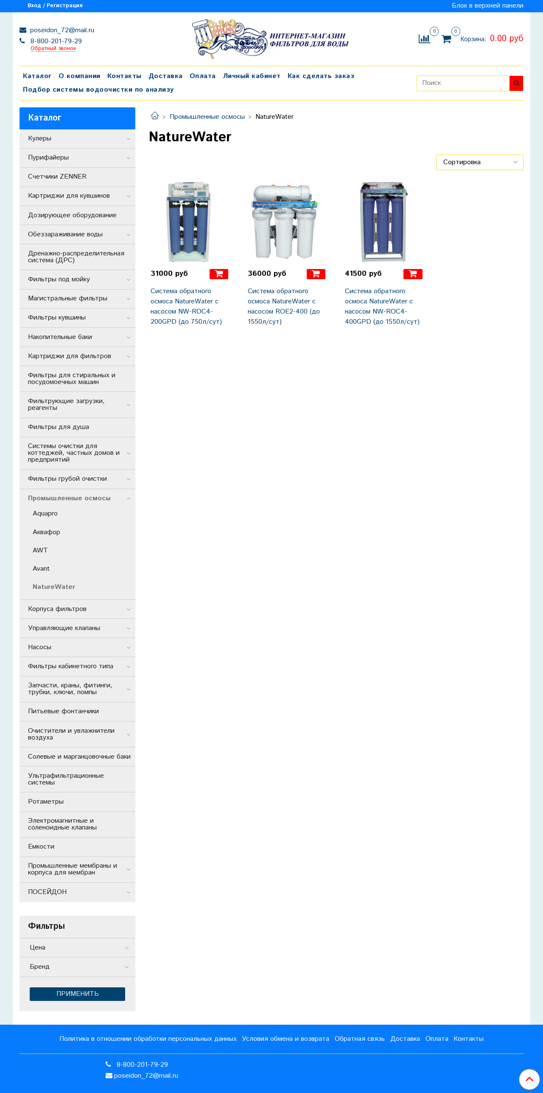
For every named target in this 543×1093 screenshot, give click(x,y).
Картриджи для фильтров (69, 356)
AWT (40, 550)
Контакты (124, 76)
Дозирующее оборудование (72, 215)
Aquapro (45, 513)
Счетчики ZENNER (57, 177)
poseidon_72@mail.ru (61, 30)
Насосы (39, 647)
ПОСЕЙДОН (47, 892)
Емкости (41, 847)
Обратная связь (360, 1039)
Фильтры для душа (58, 427)
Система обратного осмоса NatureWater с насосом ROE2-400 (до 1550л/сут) (284, 306)
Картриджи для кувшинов (69, 196)
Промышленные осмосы (207, 117)
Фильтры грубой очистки (67, 479)
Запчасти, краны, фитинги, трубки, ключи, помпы (70, 689)
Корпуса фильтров (57, 609)
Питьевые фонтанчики (63, 711)
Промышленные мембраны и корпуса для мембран (72, 869)
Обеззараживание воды (65, 234)
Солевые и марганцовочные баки (79, 757)
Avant (41, 569)
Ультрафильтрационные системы (66, 779)
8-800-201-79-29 (55, 41)
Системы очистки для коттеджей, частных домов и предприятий (74, 453)
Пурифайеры (48, 158)
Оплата (203, 76)
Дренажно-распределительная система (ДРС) (76, 257)
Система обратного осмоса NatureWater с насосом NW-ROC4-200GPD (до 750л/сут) (186, 306)
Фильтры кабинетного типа (70, 666)
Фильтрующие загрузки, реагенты (66, 404)
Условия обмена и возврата (285, 1039)
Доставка (165, 76)
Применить (77, 994)
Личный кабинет (252, 76)
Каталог (37, 76)
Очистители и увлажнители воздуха (71, 734)
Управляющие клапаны (64, 628)
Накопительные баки (60, 337)
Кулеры (39, 138)
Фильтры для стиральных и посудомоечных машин (71, 378)
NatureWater (54, 587)
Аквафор (46, 532)
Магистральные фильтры (67, 298)
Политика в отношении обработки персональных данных (148, 1039)
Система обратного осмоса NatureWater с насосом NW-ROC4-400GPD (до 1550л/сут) (382, 306)
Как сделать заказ (321, 76)
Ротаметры (46, 802)
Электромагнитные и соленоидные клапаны (62, 824)
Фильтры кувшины (57, 317)
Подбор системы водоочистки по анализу (98, 90)
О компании (80, 76)
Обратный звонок (53, 49)
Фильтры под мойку (59, 279)
